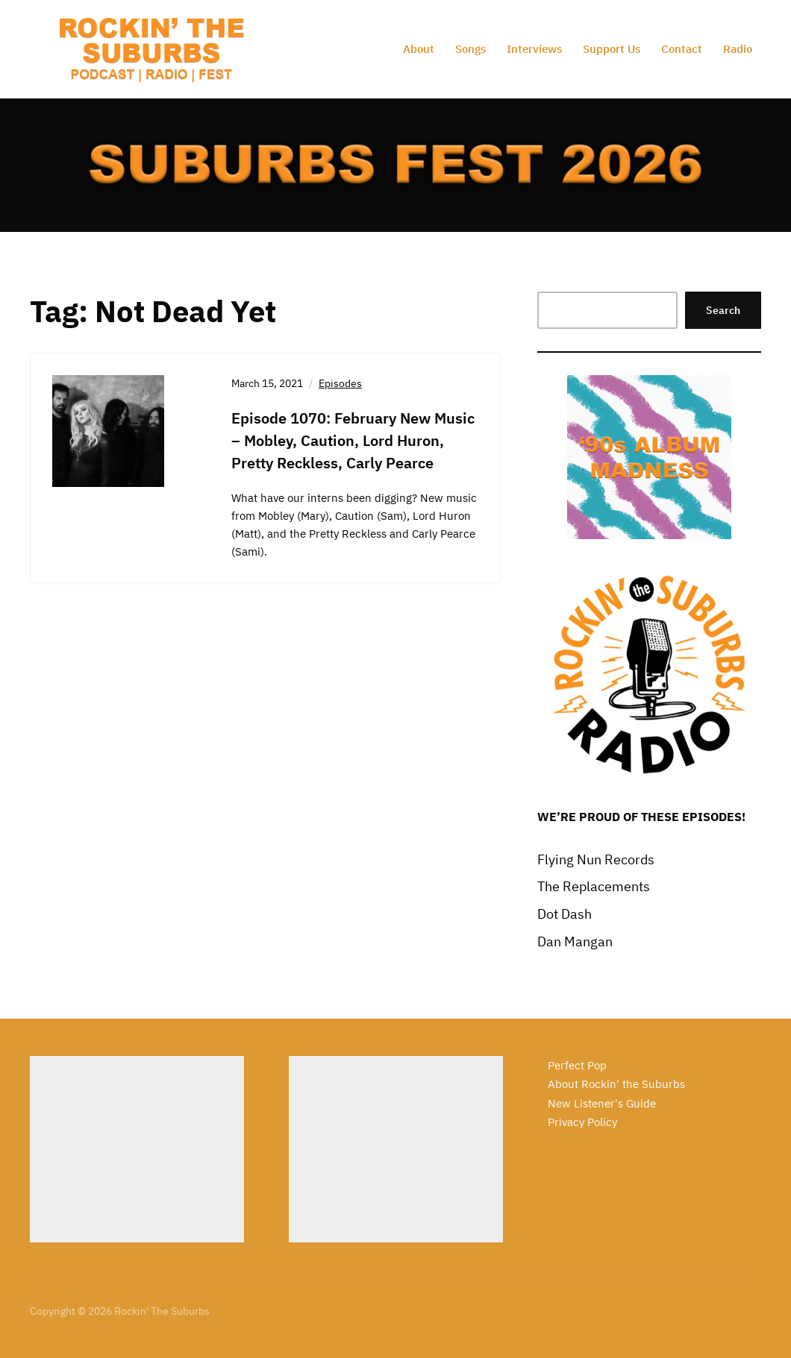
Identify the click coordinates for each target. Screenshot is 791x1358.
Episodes (340, 383)
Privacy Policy (582, 1122)
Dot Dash (564, 913)
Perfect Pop (577, 1065)
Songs (470, 49)
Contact (681, 49)
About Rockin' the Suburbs (616, 1084)
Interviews (534, 49)
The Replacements (593, 886)
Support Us (611, 49)
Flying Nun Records (595, 859)
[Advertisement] (137, 1149)
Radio (737, 49)
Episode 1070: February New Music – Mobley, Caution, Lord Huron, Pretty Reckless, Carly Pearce (353, 440)
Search (723, 310)
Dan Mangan (575, 941)
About (418, 49)
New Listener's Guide (602, 1103)
